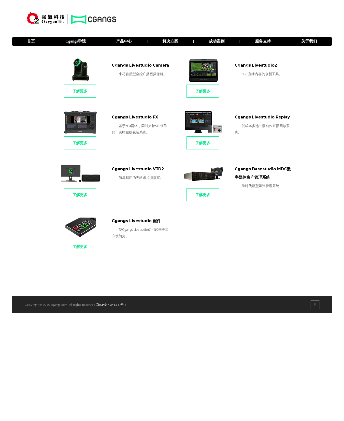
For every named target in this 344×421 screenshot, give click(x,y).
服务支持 (263, 41)
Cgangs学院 (75, 41)
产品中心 (124, 41)
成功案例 (217, 41)
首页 (31, 41)
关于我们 (309, 41)
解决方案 (170, 41)
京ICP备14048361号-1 (111, 304)
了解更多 (79, 91)
